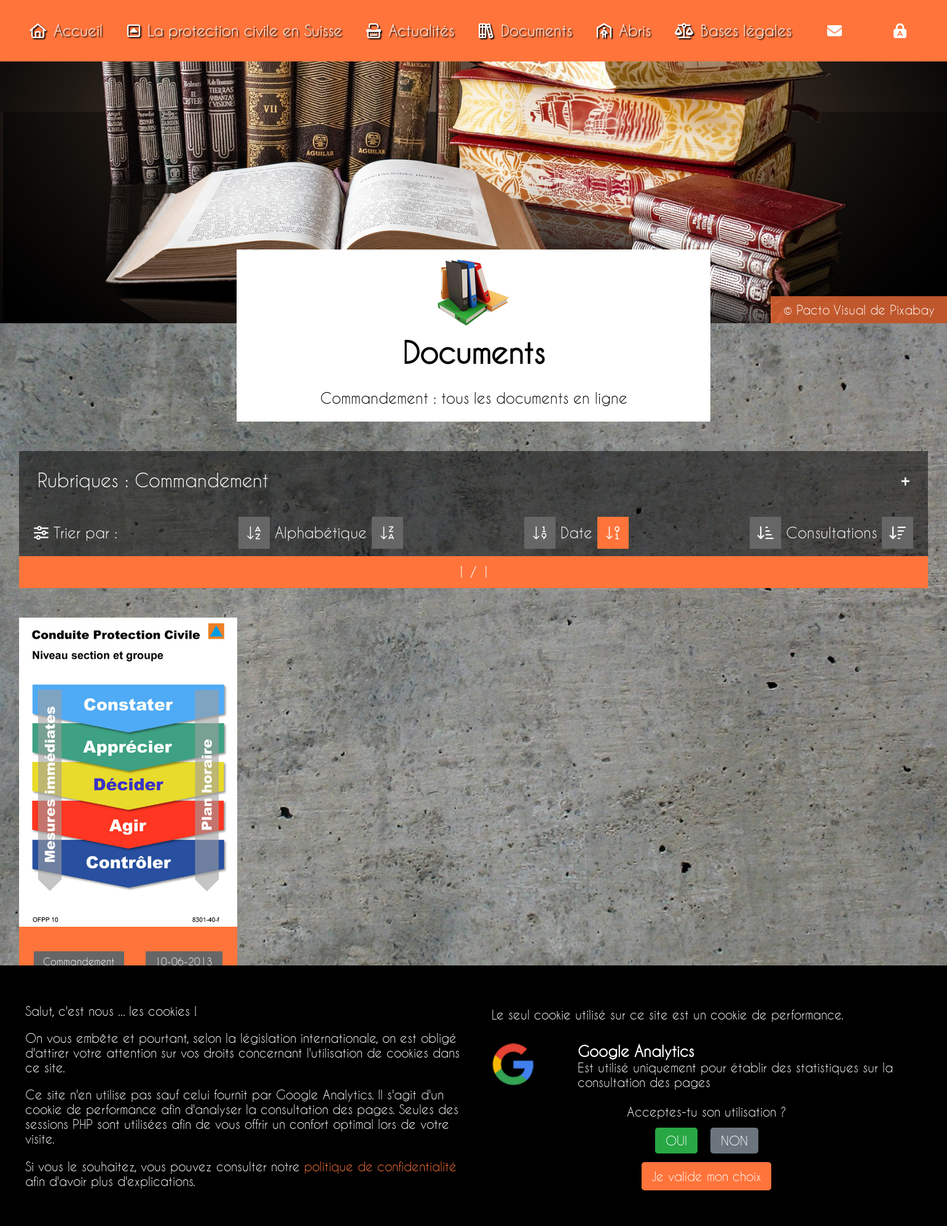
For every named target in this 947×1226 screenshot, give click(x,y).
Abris (620, 30)
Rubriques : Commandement (153, 480)
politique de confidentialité (380, 1166)
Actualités (406, 30)
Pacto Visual (831, 309)
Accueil (62, 30)
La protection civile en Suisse (231, 30)
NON (734, 1140)
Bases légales (729, 30)
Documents (521, 30)
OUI (676, 1140)
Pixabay (912, 309)
